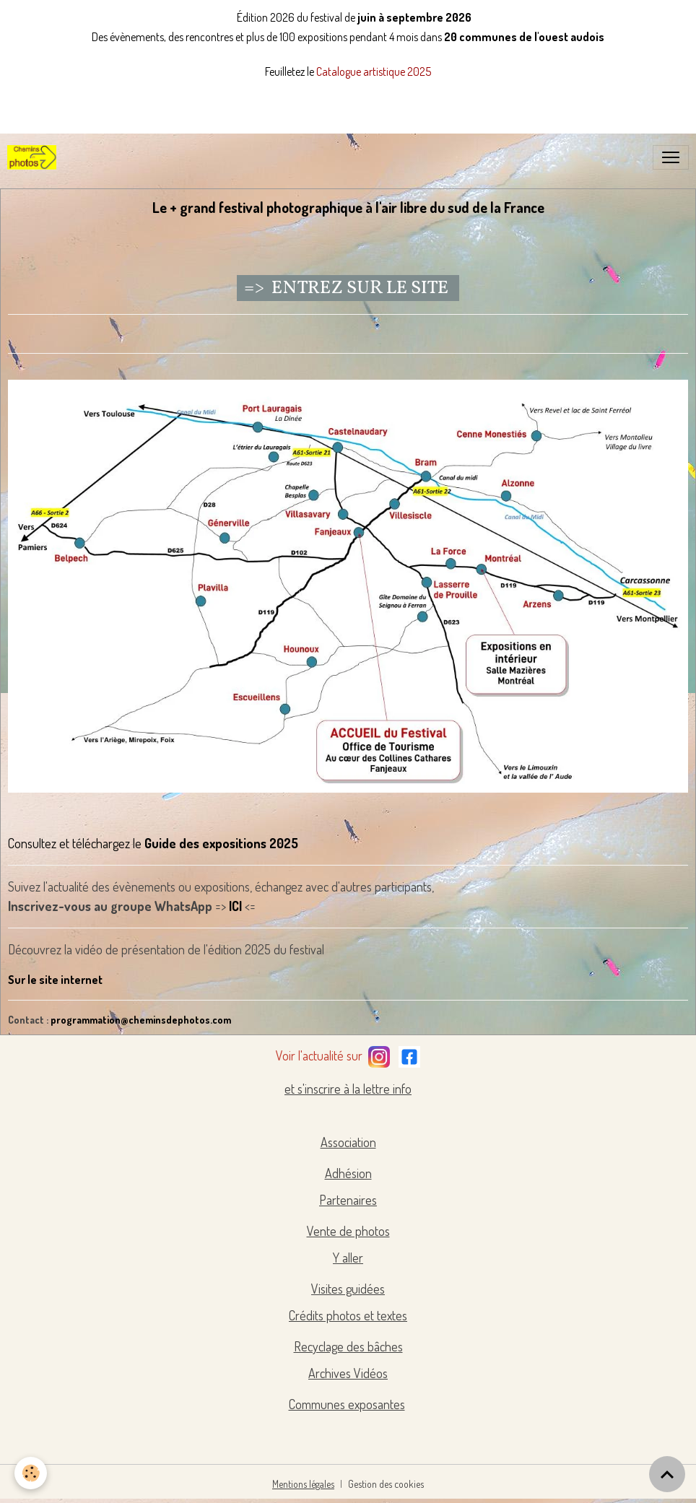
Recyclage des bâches (348, 1346)
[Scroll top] (667, 1474)
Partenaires (348, 1200)
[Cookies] (30, 1473)
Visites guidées (348, 1289)
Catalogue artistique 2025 (373, 71)
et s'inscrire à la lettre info (348, 1089)
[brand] (34, 157)
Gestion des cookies (386, 1484)
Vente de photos (348, 1231)
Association (348, 1142)
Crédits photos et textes (348, 1315)
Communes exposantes (347, 1404)
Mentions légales (303, 1484)
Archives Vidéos (348, 1373)
